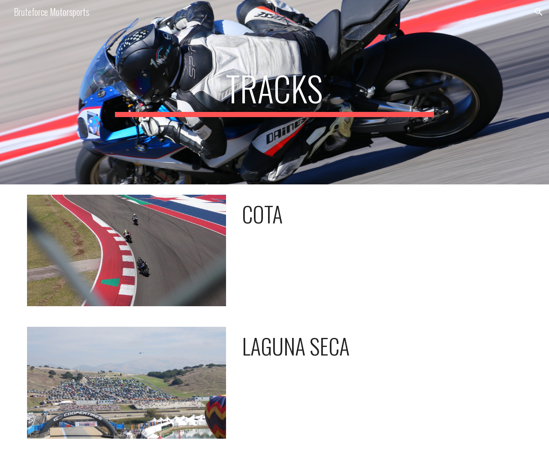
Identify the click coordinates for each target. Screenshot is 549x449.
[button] (538, 12)
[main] (274, 92)
